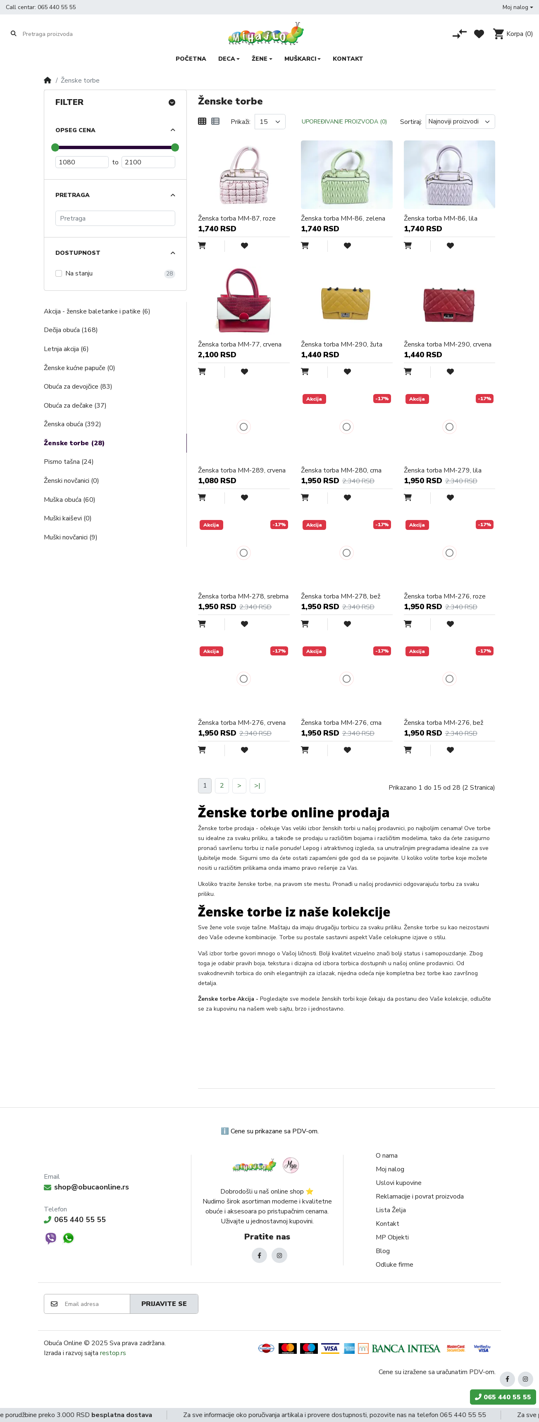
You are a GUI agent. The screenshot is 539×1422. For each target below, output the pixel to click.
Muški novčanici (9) (71, 537)
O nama (387, 1155)
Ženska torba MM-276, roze (445, 596)
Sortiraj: (411, 121)
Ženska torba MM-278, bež (340, 596)
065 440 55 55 (57, 7)
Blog (383, 1251)
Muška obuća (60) (69, 499)
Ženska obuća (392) (72, 424)
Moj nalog (390, 1169)
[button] (518, 7)
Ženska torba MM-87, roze (237, 218)
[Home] (47, 80)
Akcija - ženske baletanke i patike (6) (97, 311)
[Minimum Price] (82, 162)
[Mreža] (202, 122)
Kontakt (387, 1223)
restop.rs (113, 1353)
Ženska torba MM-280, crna (341, 470)
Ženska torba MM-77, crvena (239, 344)
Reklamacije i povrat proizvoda (420, 1196)
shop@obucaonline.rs (86, 1187)
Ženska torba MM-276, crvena (242, 722)
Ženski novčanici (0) (71, 480)
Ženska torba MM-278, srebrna (243, 596)
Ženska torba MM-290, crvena (447, 344)
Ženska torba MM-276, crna (341, 722)
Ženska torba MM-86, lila (440, 218)
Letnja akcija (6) (66, 349)
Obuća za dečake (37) (75, 405)
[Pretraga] (115, 218)
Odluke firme (394, 1264)
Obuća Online (63, 1343)
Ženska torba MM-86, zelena (343, 218)
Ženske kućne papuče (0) (79, 368)
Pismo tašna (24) (69, 461)
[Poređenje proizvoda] (460, 34)
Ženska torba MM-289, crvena (242, 470)
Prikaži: (240, 121)
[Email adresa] (97, 1303)
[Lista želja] (479, 34)
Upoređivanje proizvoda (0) (344, 122)
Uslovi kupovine (399, 1182)
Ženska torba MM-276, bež (443, 722)
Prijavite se (164, 1303)
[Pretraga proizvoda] (55, 34)
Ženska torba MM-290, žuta (341, 344)
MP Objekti (392, 1237)
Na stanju (79, 273)
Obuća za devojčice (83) (78, 386)
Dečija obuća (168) (71, 330)
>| (257, 785)
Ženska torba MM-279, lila (443, 470)
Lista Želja (391, 1210)
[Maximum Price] (148, 162)
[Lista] (215, 122)
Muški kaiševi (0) (68, 518)
